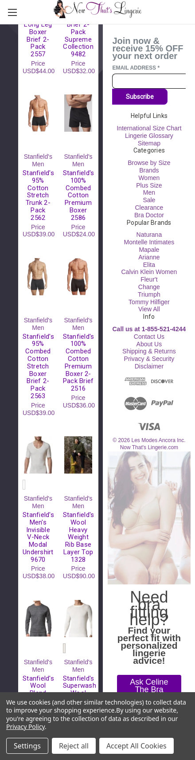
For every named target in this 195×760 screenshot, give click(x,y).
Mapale (149, 249)
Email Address (136, 68)
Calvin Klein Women (149, 271)
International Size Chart (149, 128)
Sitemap (149, 143)
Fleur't (148, 279)
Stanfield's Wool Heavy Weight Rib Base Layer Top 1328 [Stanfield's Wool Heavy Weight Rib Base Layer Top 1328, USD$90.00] (78, 537)
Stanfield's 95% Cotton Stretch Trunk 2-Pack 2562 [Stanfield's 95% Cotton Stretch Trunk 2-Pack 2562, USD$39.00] (38, 195)
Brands (149, 170)
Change (149, 286)
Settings (27, 746)
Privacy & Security (149, 358)
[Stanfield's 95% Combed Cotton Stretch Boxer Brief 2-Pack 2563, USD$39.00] (38, 276)
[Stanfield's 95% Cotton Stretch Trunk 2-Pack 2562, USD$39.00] (38, 113)
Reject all (74, 746)
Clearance (149, 207)
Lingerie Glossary (149, 135)
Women (149, 177)
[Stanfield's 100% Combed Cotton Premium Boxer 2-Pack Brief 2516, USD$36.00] (78, 276)
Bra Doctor (149, 215)
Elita (149, 264)
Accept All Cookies (136, 746)
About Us (149, 344)
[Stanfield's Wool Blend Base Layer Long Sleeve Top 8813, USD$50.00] (38, 618)
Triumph (149, 294)
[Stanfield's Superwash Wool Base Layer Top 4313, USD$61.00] (78, 618)
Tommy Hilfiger (149, 302)
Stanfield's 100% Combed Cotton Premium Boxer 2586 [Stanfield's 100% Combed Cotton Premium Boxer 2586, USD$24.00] (78, 195)
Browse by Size (149, 162)
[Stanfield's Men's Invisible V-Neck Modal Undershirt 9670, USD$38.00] (38, 455)
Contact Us (149, 336)
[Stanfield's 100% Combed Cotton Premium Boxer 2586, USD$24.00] (78, 113)
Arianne (149, 257)
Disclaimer (149, 366)
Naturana (149, 234)
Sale (149, 200)
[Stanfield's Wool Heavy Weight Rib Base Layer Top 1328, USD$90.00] (78, 455)
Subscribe (140, 96)
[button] (149, 689)
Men (149, 192)
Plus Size (149, 185)
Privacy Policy (25, 726)
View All (149, 309)
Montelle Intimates (149, 242)
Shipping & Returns (149, 351)
